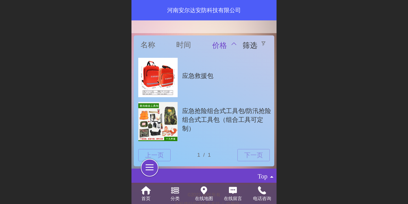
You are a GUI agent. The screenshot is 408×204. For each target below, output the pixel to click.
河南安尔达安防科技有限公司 (204, 10)
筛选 (250, 45)
